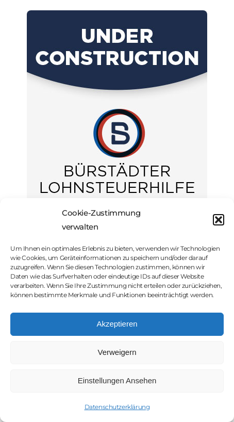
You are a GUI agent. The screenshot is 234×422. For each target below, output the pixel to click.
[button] (218, 220)
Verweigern (116, 352)
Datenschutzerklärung (117, 407)
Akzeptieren (116, 323)
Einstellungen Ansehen (117, 380)
